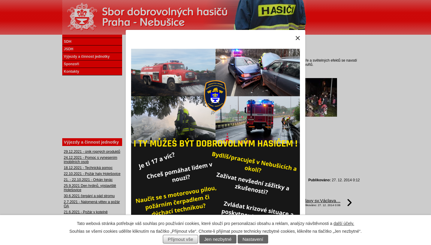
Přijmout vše (180, 239)
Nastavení (252, 239)
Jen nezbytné (218, 239)
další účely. (343, 223)
